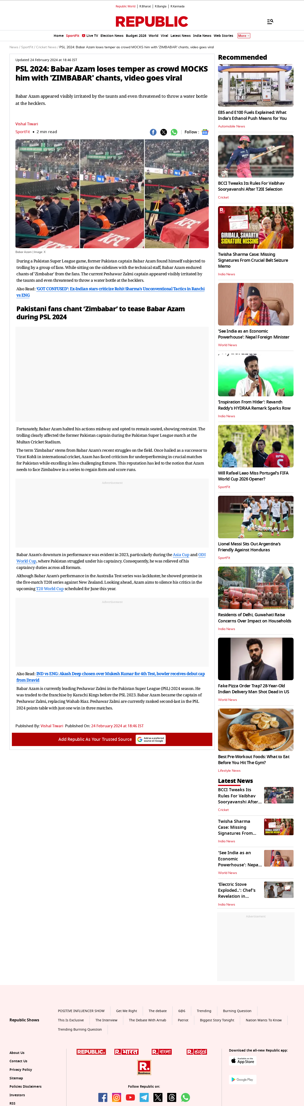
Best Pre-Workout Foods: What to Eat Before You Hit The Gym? (253, 760)
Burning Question (237, 1011)
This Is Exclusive (71, 1020)
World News (227, 345)
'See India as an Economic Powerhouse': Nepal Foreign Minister (253, 334)
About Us (17, 1052)
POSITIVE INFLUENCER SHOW (81, 1011)
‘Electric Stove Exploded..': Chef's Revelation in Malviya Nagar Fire (238, 893)
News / (15, 47)
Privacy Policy (21, 1069)
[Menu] (267, 21)
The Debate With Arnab (147, 1020)
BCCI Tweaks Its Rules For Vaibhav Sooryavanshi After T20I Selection (251, 186)
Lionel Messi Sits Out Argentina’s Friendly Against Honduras (249, 547)
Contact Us (18, 1061)
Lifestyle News (229, 770)
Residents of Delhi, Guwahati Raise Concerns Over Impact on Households (254, 618)
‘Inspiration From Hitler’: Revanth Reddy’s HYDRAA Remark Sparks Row (254, 405)
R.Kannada (178, 6)
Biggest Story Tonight (217, 1020)
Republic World (125, 6)
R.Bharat (145, 6)
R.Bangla (160, 6)
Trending (204, 1011)
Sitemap (16, 1078)
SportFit (22, 132)
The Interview (106, 1020)
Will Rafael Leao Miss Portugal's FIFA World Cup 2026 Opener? (253, 476)
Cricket (223, 197)
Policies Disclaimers (26, 1086)
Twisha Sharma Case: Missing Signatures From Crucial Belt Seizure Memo (253, 260)
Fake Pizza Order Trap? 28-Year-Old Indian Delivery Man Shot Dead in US (253, 689)
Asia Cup (181, 554)
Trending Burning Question (80, 1029)
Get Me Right (126, 1011)
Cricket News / (47, 47)
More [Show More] (244, 36)
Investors (17, 1095)
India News (226, 274)
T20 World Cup (50, 588)
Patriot (183, 1020)
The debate (158, 1011)
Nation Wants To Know (264, 1020)
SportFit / (28, 47)
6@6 (181, 1011)
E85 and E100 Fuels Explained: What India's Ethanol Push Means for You (252, 115)
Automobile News (231, 126)
